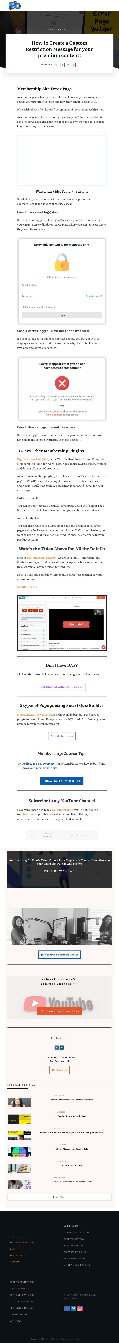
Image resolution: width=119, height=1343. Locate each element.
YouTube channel (63, 810)
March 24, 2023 (60, 1095)
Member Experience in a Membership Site (72, 1099)
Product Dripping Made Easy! (72, 1116)
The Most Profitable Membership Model (72, 1181)
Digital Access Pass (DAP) (33, 459)
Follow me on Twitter (38, 763)
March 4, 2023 (59, 1128)
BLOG (12, 1249)
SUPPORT (14, 1262)
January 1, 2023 (59, 1161)
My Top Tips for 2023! (72, 1165)
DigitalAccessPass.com (41, 557)
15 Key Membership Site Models (72, 1148)
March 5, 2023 (59, 1112)
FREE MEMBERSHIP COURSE (23, 1242)
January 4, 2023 (59, 1145)
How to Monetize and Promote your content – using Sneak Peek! (72, 1132)
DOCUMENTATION (18, 1255)
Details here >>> (27, 587)
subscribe (26, 814)
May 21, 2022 (59, 1178)
